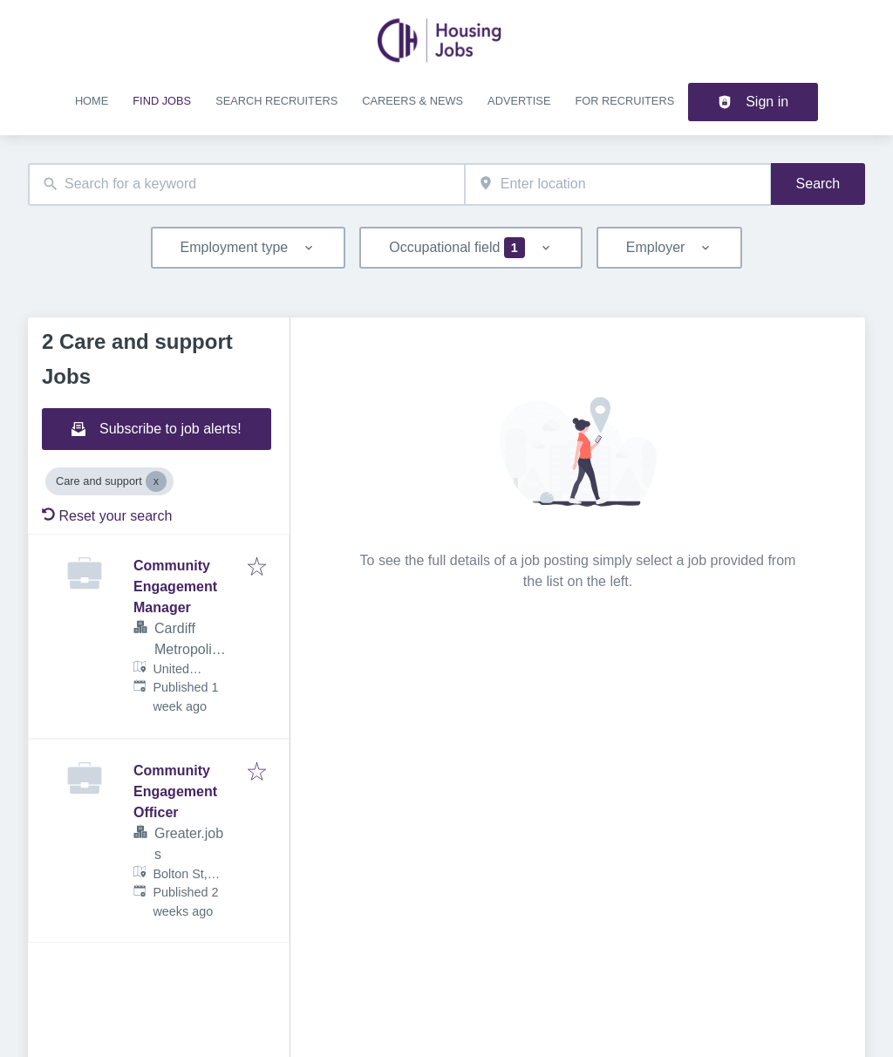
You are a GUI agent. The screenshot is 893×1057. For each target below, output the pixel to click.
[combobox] (246, 184)
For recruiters (624, 100)
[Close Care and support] (156, 481)
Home (91, 100)
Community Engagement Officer (175, 791)
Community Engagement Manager (175, 586)
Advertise (518, 100)
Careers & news (412, 100)
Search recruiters (276, 100)
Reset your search (107, 515)
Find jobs (162, 100)
